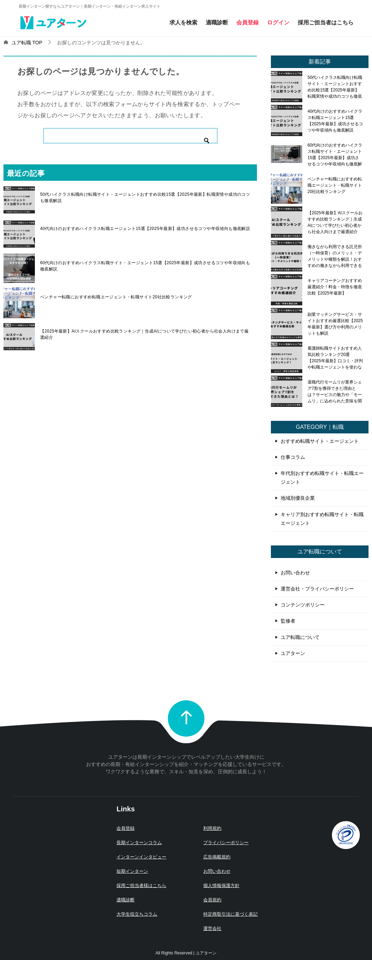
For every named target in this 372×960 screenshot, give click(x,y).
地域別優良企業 (298, 498)
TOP (27, 42)
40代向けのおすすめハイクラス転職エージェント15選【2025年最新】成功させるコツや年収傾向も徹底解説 (145, 228)
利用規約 (212, 828)
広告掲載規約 (216, 856)
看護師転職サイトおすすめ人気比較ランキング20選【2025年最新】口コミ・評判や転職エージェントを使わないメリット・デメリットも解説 (335, 358)
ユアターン (293, 653)
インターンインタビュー (141, 856)
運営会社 (212, 928)
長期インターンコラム (139, 842)
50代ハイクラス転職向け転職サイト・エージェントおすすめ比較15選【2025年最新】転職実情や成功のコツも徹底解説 (145, 197)
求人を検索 (183, 22)
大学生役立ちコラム (136, 914)
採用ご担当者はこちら (326, 22)
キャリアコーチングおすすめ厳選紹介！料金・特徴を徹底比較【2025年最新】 (335, 287)
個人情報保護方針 (221, 885)
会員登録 (247, 22)
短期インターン (132, 871)
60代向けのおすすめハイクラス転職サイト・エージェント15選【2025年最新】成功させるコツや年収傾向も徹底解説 (145, 265)
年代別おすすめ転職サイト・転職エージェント (322, 477)
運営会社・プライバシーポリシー (317, 588)
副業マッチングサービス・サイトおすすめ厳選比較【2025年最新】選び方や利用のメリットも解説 (335, 324)
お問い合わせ (295, 572)
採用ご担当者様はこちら (141, 885)
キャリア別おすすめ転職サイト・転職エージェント (322, 519)
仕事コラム (293, 457)
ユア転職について (300, 637)
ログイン (278, 22)
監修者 (288, 621)
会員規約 (212, 899)
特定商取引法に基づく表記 (230, 914)
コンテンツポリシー (303, 605)
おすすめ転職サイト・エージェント (320, 441)
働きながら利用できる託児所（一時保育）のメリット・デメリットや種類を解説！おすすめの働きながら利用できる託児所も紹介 (335, 256)
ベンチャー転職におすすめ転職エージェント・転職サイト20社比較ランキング (116, 297)
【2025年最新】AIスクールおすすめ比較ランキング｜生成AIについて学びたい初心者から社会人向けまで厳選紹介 (144, 334)
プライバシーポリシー (226, 842)
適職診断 (217, 22)
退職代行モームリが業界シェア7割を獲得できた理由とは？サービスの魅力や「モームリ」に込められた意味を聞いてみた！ (335, 391)
